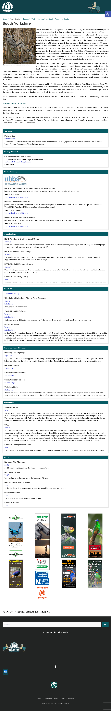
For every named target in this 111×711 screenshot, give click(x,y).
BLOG (6, 465)
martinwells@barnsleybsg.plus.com (17, 162)
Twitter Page (9, 368)
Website (28, 65)
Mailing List (8, 390)
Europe (26, 19)
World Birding (15, 19)
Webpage (7, 242)
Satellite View (9, 139)
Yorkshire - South (62, 19)
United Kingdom (37, 19)
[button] (108, 14)
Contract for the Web (55, 632)
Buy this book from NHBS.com (16, 197)
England (49, 19)
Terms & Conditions (67, 698)
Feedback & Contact (51, 698)
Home (5, 19)
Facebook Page (10, 375)
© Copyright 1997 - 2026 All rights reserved (55, 703)
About (39, 698)
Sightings (8, 356)
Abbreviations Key (11, 293)
